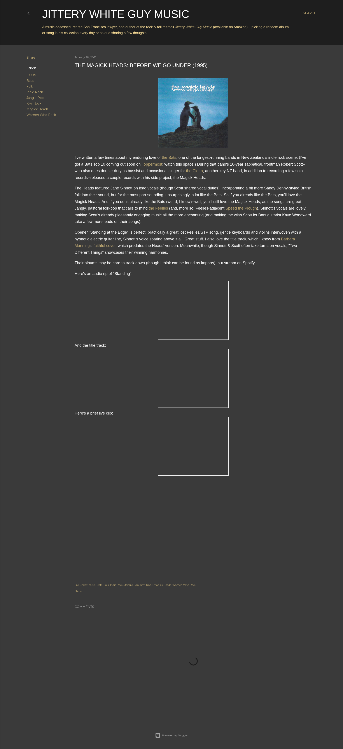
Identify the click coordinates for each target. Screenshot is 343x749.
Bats (29, 81)
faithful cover (104, 245)
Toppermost (152, 164)
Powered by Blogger (171, 735)
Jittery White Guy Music (115, 14)
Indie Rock (34, 92)
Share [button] (30, 58)
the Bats (169, 157)
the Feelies (158, 208)
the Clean (194, 171)
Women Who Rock (41, 115)
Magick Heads (37, 109)
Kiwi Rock (33, 103)
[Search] (310, 13)
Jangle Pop (35, 98)
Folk (29, 86)
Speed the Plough (241, 208)
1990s (30, 75)
